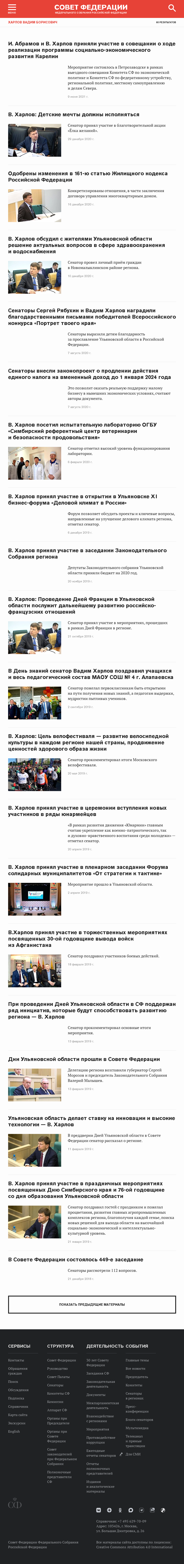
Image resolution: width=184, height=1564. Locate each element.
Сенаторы (55, 1385)
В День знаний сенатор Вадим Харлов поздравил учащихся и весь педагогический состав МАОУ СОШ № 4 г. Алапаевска (90, 673)
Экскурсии (16, 1423)
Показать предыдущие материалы (92, 1305)
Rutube (152, 1510)
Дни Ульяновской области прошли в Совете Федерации (84, 1059)
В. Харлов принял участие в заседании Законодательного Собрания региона (87, 553)
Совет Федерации (61, 1360)
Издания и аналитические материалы (100, 1486)
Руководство (57, 1368)
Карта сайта (17, 1415)
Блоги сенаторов (139, 1419)
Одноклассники (120, 1510)
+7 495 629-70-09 (132, 1521)
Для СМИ (133, 1454)
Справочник (18, 1406)
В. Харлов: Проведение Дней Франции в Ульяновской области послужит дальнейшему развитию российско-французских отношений (82, 605)
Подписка (16, 1398)
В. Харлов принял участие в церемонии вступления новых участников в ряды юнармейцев (87, 811)
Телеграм (141, 1510)
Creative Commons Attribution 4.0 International (134, 1547)
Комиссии (55, 1401)
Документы (95, 1394)
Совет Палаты (58, 1377)
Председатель (137, 1377)
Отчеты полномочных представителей (99, 1468)
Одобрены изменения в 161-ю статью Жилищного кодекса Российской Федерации (88, 176)
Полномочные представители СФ (59, 1477)
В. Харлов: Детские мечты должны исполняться (74, 114)
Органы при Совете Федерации (57, 1436)
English (14, 1431)
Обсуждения (18, 1390)
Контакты (16, 1360)
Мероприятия (97, 1429)
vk (98, 1510)
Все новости (135, 1368)
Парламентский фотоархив (163, 1510)
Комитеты (134, 1385)
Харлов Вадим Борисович (32, 22)
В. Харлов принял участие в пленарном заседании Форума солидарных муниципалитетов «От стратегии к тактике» (88, 870)
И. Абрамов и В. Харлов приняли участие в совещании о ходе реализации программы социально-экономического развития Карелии (91, 50)
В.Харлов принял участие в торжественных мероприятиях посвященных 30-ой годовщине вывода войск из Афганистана (87, 938)
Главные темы (137, 1360)
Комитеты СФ (58, 1393)
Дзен (109, 1510)
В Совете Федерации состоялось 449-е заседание (75, 1259)
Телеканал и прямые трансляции (135, 1441)
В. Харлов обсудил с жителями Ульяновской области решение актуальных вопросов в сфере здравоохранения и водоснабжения (86, 245)
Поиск (13, 1381)
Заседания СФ (97, 1373)
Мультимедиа (137, 1428)
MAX (131, 1510)
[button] (12, 9)
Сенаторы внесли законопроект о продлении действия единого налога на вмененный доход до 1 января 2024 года (89, 373)
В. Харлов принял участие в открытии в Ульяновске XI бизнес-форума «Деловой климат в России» (82, 499)
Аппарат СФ (57, 1410)
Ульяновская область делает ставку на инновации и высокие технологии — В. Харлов (91, 1121)
